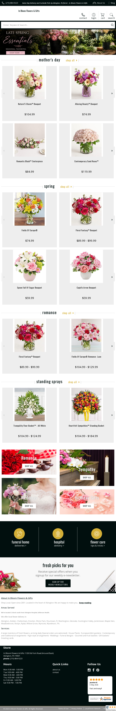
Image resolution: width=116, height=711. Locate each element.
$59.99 (29, 298)
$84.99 (29, 171)
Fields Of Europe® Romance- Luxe (86, 356)
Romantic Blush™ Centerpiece (30, 161)
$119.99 (86, 171)
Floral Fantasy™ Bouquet (86, 230)
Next (112, 93)
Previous (3, 93)
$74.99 (86, 114)
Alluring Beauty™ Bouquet (86, 103)
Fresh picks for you (58, 569)
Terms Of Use (63, 708)
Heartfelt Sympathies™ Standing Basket (86, 425)
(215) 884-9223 (12, 3)
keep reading (85, 602)
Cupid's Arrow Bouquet (86, 287)
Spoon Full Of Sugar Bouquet (29, 287)
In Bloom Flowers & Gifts (29, 11)
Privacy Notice (76, 708)
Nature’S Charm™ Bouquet (29, 103)
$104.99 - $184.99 (86, 436)
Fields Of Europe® (30, 230)
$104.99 (29, 114)
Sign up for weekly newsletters (58, 583)
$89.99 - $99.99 (86, 240)
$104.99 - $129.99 (86, 367)
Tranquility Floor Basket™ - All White (29, 425)
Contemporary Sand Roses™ (86, 161)
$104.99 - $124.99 (29, 436)
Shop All (70, 60)
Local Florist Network (92, 708)
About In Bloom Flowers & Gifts (17, 598)
